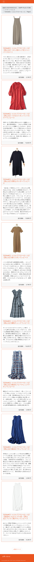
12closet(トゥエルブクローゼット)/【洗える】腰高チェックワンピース (16, 322)
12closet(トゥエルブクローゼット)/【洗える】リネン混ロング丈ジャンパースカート (16, 50)
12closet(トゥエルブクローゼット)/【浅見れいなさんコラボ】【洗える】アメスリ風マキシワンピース (16, 516)
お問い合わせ (6, 556)
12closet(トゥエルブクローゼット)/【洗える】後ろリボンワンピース (16, 256)
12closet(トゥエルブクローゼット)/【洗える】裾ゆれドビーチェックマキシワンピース (16, 385)
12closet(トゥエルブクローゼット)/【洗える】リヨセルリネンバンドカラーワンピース (16, 116)
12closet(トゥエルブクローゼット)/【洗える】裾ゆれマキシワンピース (16, 448)
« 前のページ (17, 549)
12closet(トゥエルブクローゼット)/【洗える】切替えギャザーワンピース (16, 181)
